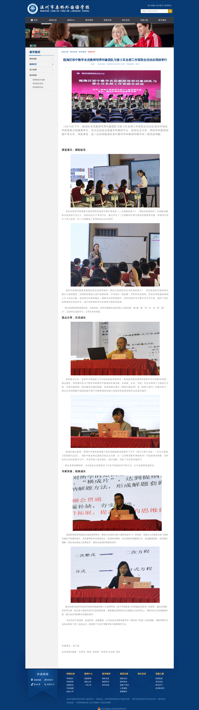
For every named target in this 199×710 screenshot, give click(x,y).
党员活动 (159, 682)
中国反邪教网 (105, 703)
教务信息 (33, 59)
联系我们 (168, 5)
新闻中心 (71, 20)
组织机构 (159, 678)
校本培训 (33, 75)
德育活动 (123, 678)
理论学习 (159, 685)
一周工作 (87, 685)
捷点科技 (161, 699)
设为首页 (159, 5)
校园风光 (70, 685)
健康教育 (123, 691)
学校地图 (70, 688)
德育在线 (107, 20)
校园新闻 (87, 678)
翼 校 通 (37, 684)
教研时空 (33, 64)
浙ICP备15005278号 (140, 699)
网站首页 (73, 52)
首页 (36, 20)
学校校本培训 (37, 83)
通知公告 (87, 682)
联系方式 (50, 684)
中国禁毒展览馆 (82, 703)
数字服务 (162, 20)
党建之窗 (144, 20)
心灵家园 (123, 688)
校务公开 (70, 691)
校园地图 (37, 680)
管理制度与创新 (38, 80)
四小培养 (33, 70)
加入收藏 (151, 5)
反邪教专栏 (160, 688)
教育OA (50, 680)
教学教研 (89, 20)
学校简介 (70, 678)
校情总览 (53, 20)
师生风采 (126, 20)
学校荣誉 (70, 682)
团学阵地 (123, 682)
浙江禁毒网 (94, 703)
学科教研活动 (37, 87)
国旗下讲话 (124, 685)
